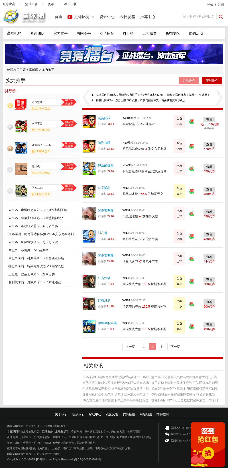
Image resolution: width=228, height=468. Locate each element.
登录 (210, 4)
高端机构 (14, 33)
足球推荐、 (27, 437)
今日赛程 (127, 17)
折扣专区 (173, 33)
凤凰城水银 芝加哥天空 (142, 194)
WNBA (13, 210)
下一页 (175, 346)
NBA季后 (14, 234)
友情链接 (129, 414)
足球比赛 (9, 4)
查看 (209, 119)
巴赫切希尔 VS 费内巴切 (38, 274)
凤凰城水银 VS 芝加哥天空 (39, 242)
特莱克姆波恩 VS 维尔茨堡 (45, 266)
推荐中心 (147, 17)
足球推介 (189, 80)
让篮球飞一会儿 (41, 145)
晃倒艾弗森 (106, 210)
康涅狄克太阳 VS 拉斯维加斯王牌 (44, 210)
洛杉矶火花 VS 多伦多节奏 (39, 226)
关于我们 (61, 414)
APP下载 (70, 4)
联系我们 (78, 414)
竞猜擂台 (107, 33)
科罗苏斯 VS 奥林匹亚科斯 (45, 258)
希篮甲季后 (16, 258)
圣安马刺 (37, 187)
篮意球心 (104, 188)
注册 (221, 4)
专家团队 (37, 33)
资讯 (51, 4)
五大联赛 (149, 33)
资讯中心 (107, 17)
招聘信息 (163, 414)
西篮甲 (13, 250)
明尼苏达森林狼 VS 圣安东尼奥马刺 (49, 234)
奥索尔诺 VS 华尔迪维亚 (44, 282)
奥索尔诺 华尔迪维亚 (138, 124)
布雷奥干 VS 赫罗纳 (35, 250)
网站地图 (146, 414)
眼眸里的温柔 (107, 323)
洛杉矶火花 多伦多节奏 (140, 239)
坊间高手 (84, 33)
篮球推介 (212, 80)
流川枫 (36, 166)
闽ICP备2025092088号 (88, 459)
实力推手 (60, 33)
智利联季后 (16, 282)
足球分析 (60, 431)
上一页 (130, 346)
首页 (58, 17)
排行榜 (128, 33)
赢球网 (33, 70)
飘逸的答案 (106, 165)
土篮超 (13, 274)
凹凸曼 (102, 233)
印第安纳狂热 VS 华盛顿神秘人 (42, 218)
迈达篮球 (37, 102)
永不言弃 (37, 123)
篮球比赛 (31, 4)
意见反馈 (112, 414)
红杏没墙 (104, 278)
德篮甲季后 (16, 266)
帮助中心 (95, 414)
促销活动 (196, 33)
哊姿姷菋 (104, 118)
